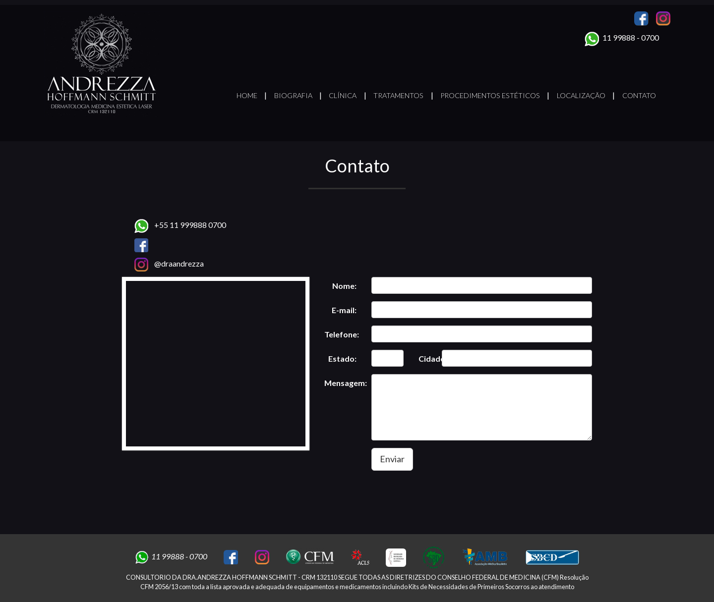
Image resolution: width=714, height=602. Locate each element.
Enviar (392, 458)
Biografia (293, 95)
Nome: (344, 285)
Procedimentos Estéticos (490, 95)
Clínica (343, 95)
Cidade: (426, 358)
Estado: (342, 358)
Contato (639, 95)
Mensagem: (344, 382)
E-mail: (344, 310)
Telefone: (341, 334)
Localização (581, 95)
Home (247, 95)
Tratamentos (398, 95)
